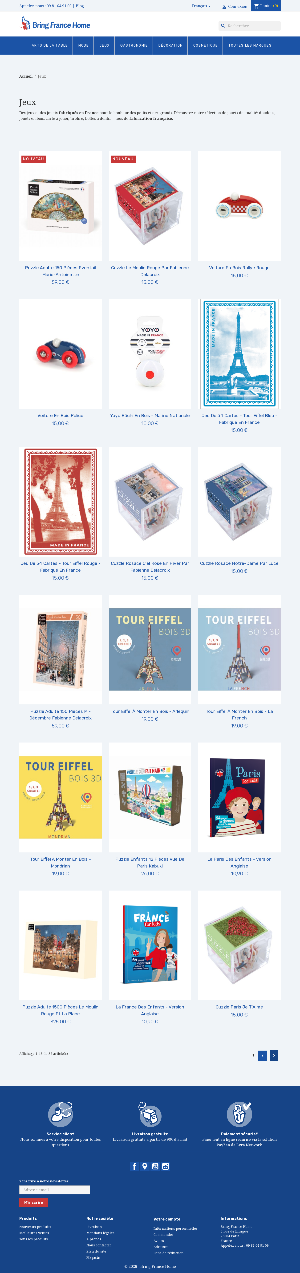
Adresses (161, 1247)
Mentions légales (100, 1233)
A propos (93, 1239)
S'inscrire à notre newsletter (44, 1181)
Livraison (94, 1227)
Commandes (164, 1234)
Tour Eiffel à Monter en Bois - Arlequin (150, 711)
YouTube (155, 1166)
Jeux (104, 46)
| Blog (78, 5)
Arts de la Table (50, 46)
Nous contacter (98, 1245)
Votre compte (167, 1219)
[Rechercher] (250, 26)
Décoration (170, 46)
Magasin (93, 1257)
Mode (83, 46)
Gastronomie (134, 46)
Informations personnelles (176, 1228)
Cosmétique (205, 46)
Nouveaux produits (35, 1227)
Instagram (165, 1166)
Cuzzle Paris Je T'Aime (239, 1007)
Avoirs (159, 1240)
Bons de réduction (169, 1253)
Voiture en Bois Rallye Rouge (239, 267)
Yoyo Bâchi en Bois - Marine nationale (150, 415)
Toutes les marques (250, 46)
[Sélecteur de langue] (202, 6)
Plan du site (96, 1251)
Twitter (145, 1166)
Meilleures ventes (34, 1233)
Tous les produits (33, 1239)
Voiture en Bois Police (60, 415)
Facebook (134, 1166)
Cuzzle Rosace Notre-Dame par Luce (239, 563)
